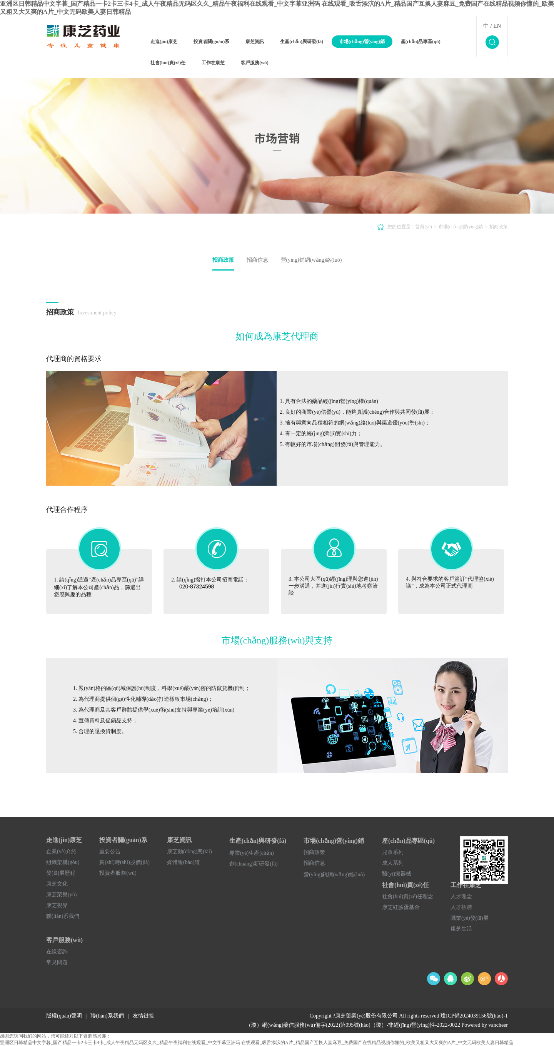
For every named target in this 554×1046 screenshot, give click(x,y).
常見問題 (57, 962)
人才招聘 (461, 907)
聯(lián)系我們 (62, 916)
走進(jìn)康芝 (163, 41)
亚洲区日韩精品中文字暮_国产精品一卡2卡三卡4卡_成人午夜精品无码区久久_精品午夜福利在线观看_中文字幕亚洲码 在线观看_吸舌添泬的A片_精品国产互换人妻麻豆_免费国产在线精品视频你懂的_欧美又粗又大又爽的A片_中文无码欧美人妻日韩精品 (256, 1042)
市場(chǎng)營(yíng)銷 (362, 41)
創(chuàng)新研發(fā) (253, 864)
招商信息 (257, 260)
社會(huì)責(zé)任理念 (407, 896)
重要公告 (110, 851)
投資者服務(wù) (117, 873)
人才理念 (461, 896)
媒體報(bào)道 (183, 862)
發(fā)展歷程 (60, 873)
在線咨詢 (57, 951)
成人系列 (393, 863)
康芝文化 (57, 884)
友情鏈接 (143, 1016)
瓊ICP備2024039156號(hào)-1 (474, 1016)
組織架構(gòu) (62, 862)
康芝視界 (57, 905)
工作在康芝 (213, 62)
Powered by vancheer (484, 1025)
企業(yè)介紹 (61, 851)
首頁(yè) (423, 226)
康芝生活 (461, 929)
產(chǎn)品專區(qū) (421, 41)
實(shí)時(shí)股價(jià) (124, 862)
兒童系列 (393, 852)
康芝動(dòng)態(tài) (189, 851)
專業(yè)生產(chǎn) (251, 853)
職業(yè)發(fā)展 (470, 918)
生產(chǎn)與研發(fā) (301, 41)
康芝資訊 (254, 41)
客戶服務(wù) (254, 62)
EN (497, 26)
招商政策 (498, 226)
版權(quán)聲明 (64, 1016)
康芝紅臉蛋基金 (401, 907)
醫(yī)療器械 (396, 874)
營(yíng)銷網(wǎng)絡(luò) (311, 260)
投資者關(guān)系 (211, 41)
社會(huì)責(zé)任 (167, 62)
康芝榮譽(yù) (61, 894)
